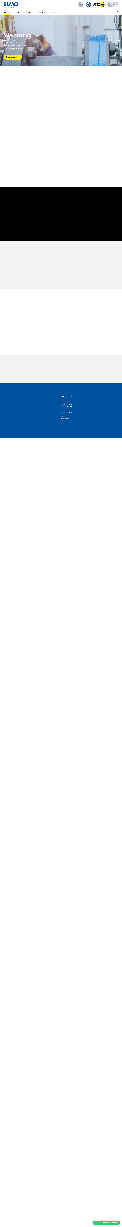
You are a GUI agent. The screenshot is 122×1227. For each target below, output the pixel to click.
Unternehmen (41, 12)
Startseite (7, 12)
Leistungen (28, 12)
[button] (4, 42)
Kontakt (53, 12)
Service (17, 12)
